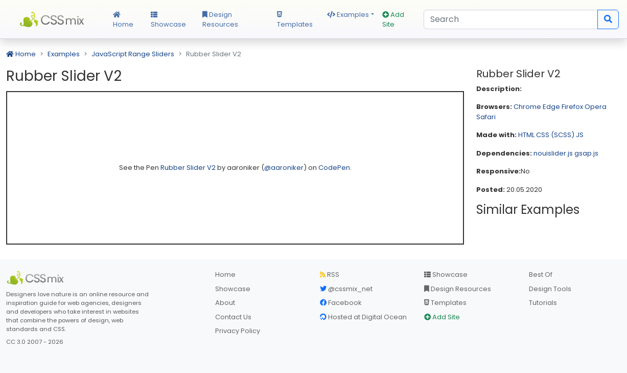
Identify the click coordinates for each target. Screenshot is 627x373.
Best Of (540, 274)
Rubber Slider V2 (188, 167)
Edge (551, 107)
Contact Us (233, 317)
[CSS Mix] (36, 278)
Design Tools (550, 289)
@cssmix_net (346, 289)
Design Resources (220, 20)
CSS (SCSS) (555, 135)
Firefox (572, 107)
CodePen (334, 167)
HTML (526, 135)
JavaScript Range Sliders (132, 54)
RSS (329, 274)
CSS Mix (53, 19)
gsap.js (586, 153)
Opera (596, 107)
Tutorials (543, 303)
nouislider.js (553, 153)
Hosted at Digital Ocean (363, 317)
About (225, 303)
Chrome (527, 107)
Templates (295, 20)
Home (123, 20)
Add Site (393, 20)
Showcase (168, 20)
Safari (486, 117)
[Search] (511, 19)
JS (580, 135)
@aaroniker (284, 167)
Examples (348, 14)
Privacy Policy (237, 331)
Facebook (341, 303)
